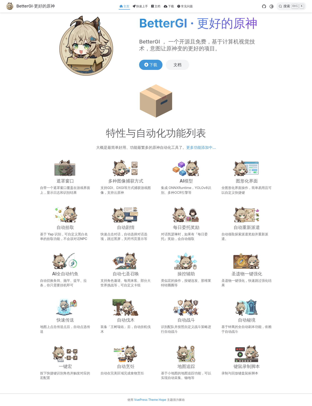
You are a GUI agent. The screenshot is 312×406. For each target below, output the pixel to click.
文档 (155, 6)
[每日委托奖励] (186, 223)
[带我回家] (30, 6)
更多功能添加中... (201, 147)
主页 (124, 6)
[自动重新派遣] (246, 223)
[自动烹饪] (125, 362)
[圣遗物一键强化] (246, 269)
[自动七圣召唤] (125, 269)
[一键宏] (65, 362)
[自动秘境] (246, 315)
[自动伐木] (125, 315)
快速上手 (140, 6)
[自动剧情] (125, 223)
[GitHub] (264, 6)
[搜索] (291, 6)
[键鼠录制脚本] (246, 362)
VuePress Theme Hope (150, 399)
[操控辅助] (186, 269)
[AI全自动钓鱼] (65, 269)
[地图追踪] (186, 362)
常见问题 (185, 6)
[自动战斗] (186, 315)
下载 (169, 6)
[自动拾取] (65, 223)
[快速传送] (65, 315)
